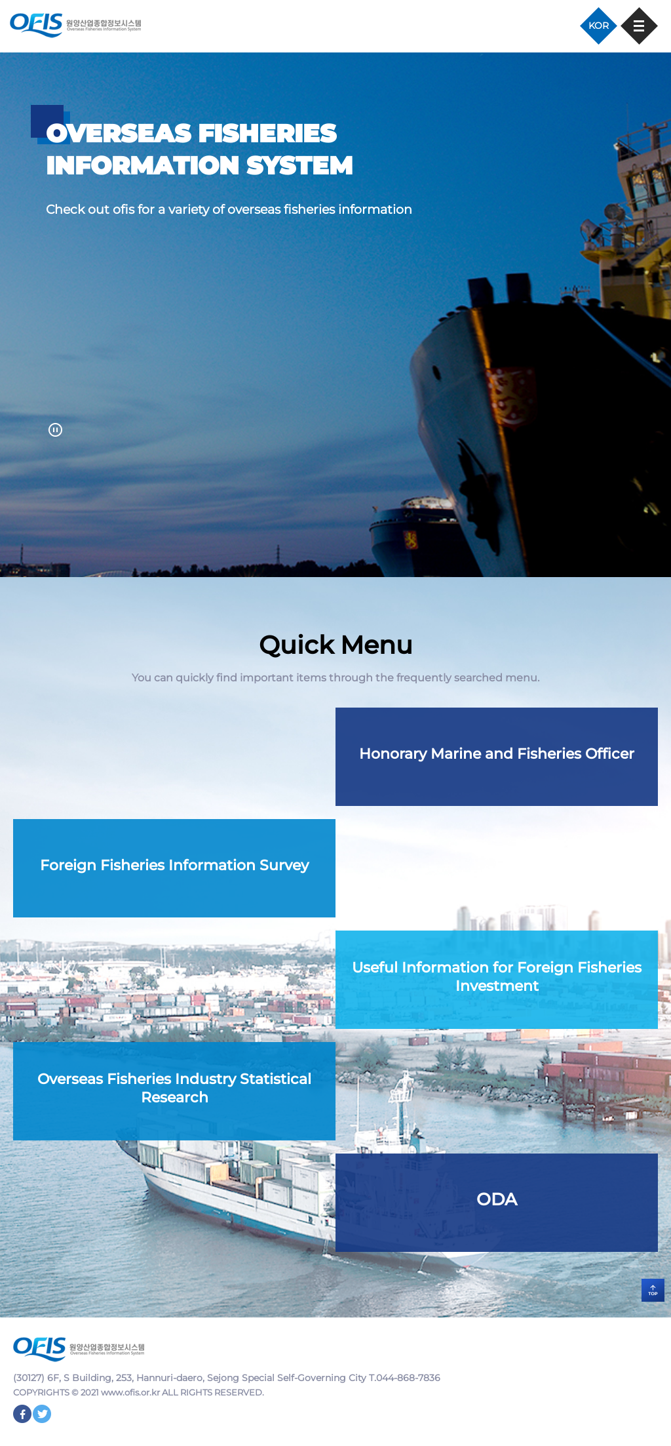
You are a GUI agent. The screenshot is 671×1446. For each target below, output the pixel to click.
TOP (653, 1290)
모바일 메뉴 (639, 26)
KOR (598, 25)
